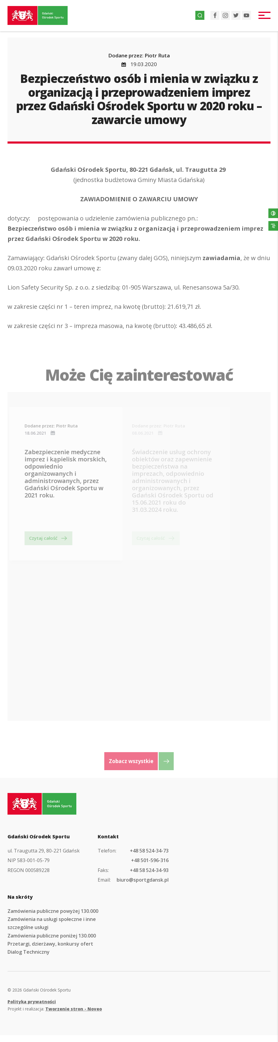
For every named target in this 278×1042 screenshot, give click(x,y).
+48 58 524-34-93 (149, 870)
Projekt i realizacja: (55, 1009)
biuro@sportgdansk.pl (143, 879)
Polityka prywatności (32, 1001)
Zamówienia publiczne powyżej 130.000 (53, 911)
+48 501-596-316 (150, 860)
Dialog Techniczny (29, 952)
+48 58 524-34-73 (149, 850)
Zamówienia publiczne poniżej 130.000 (52, 935)
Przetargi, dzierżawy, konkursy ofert (50, 943)
